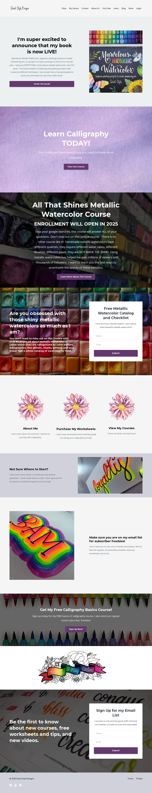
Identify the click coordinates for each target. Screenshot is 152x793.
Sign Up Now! (76, 629)
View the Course (76, 167)
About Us (95, 8)
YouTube (106, 8)
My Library (74, 8)
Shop (64, 8)
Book (131, 8)
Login (138, 8)
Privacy (139, 778)
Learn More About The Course (76, 277)
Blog (124, 8)
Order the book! (42, 84)
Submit (115, 353)
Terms (130, 778)
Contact (85, 8)
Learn (116, 8)
